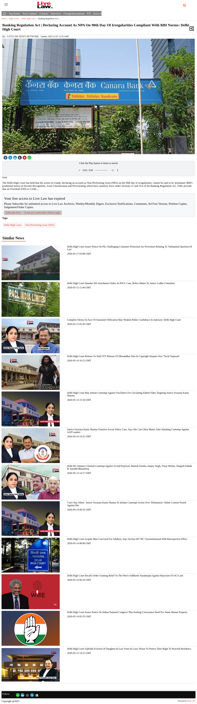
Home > (5, 18)
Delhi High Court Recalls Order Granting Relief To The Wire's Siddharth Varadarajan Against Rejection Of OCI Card (125, 575)
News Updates (30, 13)
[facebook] (5, 157)
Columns (43, 13)
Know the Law (100, 13)
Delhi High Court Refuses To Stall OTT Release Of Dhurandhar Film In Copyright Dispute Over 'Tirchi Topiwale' (123, 356)
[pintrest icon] (24, 157)
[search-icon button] (184, 5)
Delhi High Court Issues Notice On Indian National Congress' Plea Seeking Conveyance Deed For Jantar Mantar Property (127, 612)
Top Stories (14, 13)
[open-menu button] (6, 5)
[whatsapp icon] (29, 157)
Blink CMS (191, 701)
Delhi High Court (30, 18)
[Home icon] (5, 12)
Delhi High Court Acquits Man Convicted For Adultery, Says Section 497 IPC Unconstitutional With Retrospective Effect (127, 539)
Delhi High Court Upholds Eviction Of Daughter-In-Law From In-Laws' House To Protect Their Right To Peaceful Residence (129, 648)
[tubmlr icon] (20, 157)
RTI (89, 13)
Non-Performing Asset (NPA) (40, 225)
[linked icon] (15, 157)
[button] (191, 28)
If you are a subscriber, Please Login (42, 212)
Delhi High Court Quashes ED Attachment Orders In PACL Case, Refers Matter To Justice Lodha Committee (121, 283)
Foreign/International (74, 13)
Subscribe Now (13, 212)
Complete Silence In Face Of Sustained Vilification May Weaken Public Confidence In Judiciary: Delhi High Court (124, 319)
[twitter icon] (10, 157)
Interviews (56, 13)
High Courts (15, 18)
